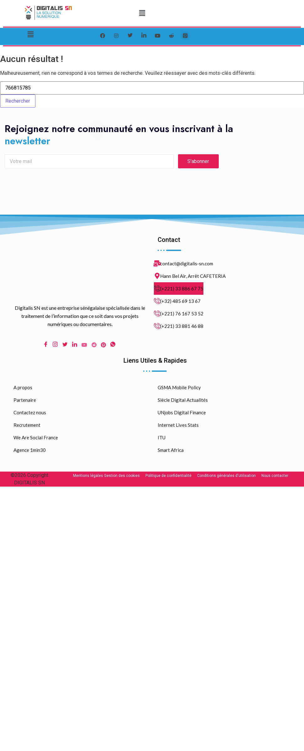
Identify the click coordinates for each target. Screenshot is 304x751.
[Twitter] (130, 35)
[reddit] (171, 35)
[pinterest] (185, 35)
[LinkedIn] (144, 35)
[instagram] (116, 35)
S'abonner (198, 163)
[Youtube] (84, 346)
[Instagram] (55, 347)
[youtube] (157, 35)
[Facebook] (102, 35)
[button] (142, 13)
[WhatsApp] (112, 347)
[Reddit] (94, 346)
